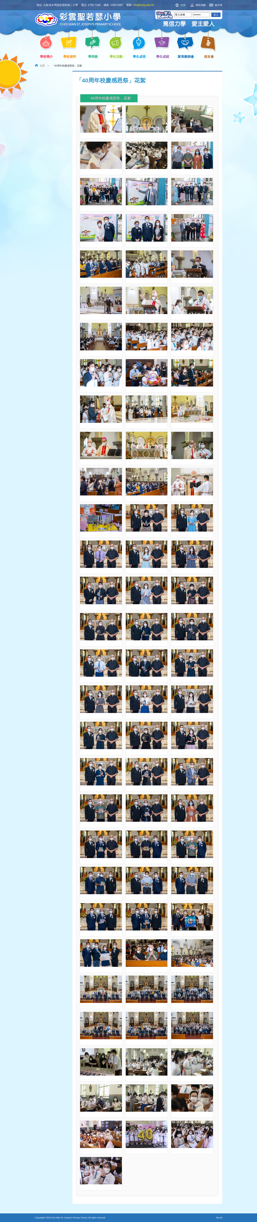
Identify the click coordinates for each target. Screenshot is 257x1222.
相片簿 (218, 5)
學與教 (94, 56)
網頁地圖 (201, 5)
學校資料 (70, 56)
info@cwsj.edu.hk (143, 4)
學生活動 (117, 56)
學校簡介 (47, 56)
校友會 (208, 56)
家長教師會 (187, 56)
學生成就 (163, 56)
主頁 (183, 5)
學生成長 (140, 56)
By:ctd (219, 1217)
